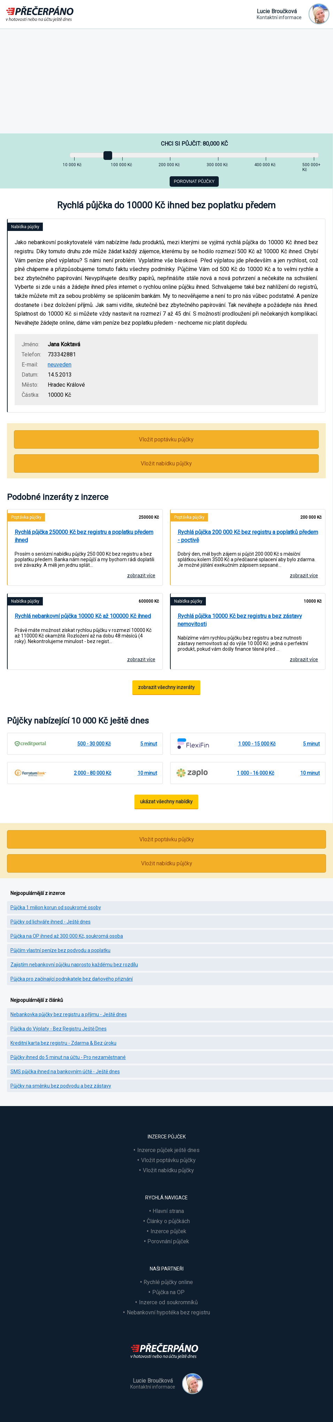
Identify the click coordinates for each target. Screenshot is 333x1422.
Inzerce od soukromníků (168, 1302)
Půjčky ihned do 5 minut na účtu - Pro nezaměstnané (68, 1057)
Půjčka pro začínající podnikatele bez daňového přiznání (71, 979)
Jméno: (30, 344)
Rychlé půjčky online (168, 1282)
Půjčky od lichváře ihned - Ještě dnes (50, 922)
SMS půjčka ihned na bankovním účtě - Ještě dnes (65, 1071)
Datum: (30, 374)
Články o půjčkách (168, 1221)
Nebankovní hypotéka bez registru (168, 1312)
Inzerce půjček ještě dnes (168, 1150)
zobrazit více (141, 575)
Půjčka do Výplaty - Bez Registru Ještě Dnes (58, 1028)
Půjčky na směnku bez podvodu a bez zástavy (60, 1086)
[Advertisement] (166, 81)
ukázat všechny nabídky (166, 801)
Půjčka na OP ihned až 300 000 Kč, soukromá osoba (66, 936)
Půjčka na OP (168, 1292)
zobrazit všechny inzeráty (166, 687)
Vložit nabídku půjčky (166, 463)
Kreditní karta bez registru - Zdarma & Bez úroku (63, 1043)
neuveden (59, 364)
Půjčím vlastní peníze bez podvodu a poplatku (60, 950)
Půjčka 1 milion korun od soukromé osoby (55, 907)
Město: (30, 384)
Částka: (30, 395)
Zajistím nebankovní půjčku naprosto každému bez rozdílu (74, 964)
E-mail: (30, 364)
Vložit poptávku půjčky (166, 439)
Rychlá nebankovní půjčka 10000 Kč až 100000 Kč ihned (83, 616)
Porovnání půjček (168, 1241)
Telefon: (31, 354)
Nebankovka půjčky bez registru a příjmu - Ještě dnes (68, 1014)
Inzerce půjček (168, 1231)
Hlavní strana (168, 1211)
